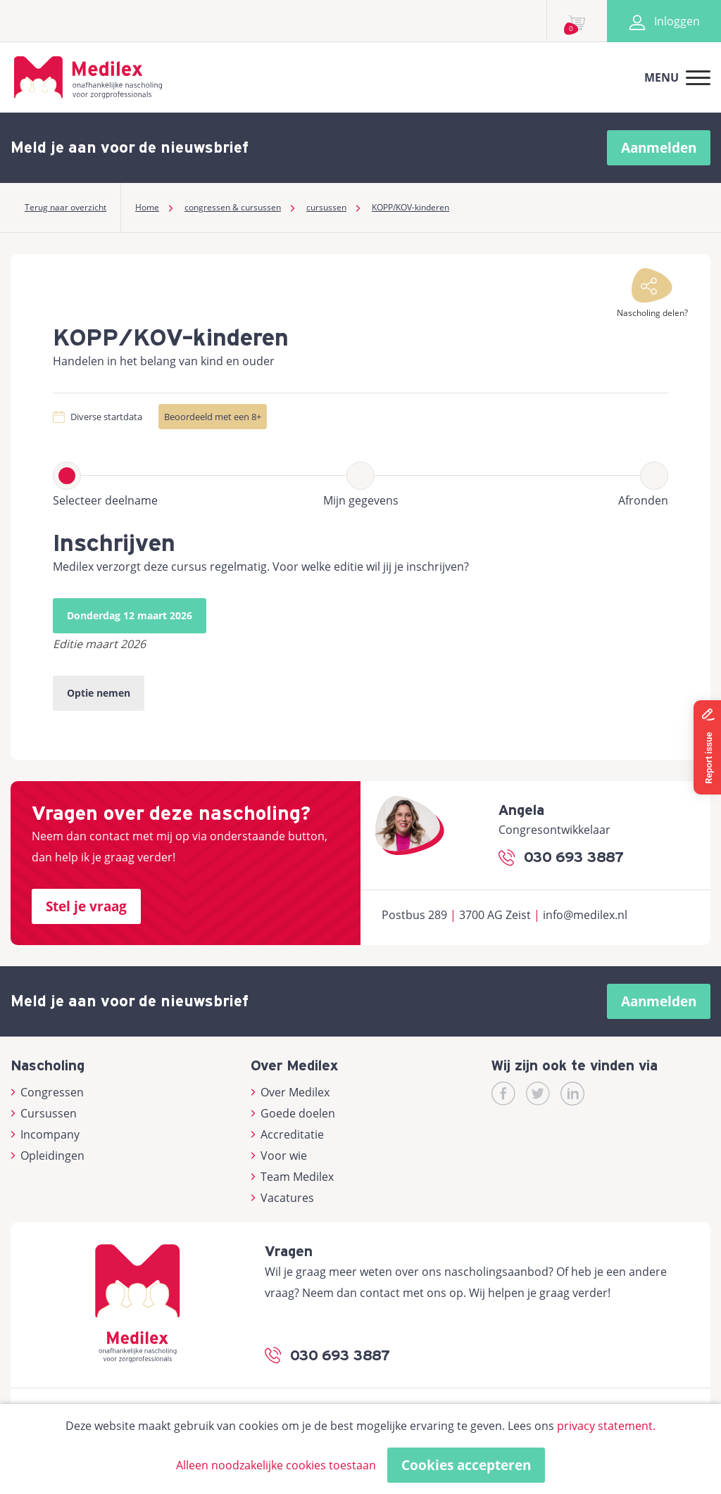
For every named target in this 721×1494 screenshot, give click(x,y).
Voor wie (279, 1155)
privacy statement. (606, 1425)
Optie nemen (98, 692)
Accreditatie (287, 1134)
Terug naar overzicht (65, 207)
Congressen (47, 1092)
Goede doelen (293, 1113)
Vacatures (282, 1197)
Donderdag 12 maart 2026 (129, 615)
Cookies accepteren (466, 1465)
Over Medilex (290, 1092)
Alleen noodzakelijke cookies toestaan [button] (276, 1465)
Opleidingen (47, 1155)
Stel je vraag (86, 906)
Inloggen (664, 21)
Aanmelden (658, 148)
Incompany (45, 1134)
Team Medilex (292, 1176)
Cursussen (44, 1113)
